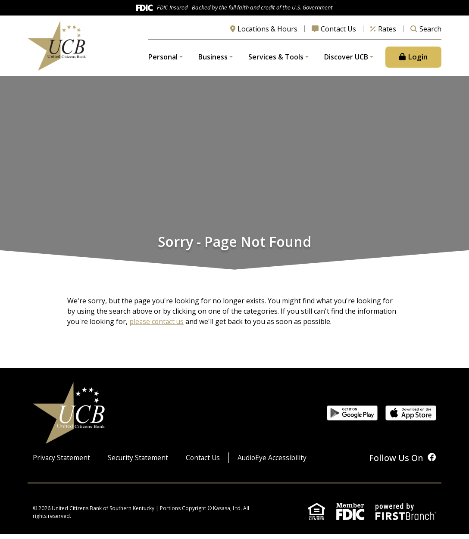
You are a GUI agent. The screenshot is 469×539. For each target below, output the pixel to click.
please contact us (157, 327)
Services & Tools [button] (275, 60)
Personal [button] (163, 60)
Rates (387, 31)
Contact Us (338, 31)
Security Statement (139, 463)
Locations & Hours (267, 31)
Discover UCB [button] (346, 60)
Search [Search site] (430, 31)
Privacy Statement (62, 463)
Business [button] (213, 60)
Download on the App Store (410, 418)
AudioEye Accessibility (275, 463)
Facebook (432, 462)
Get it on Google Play (352, 418)
